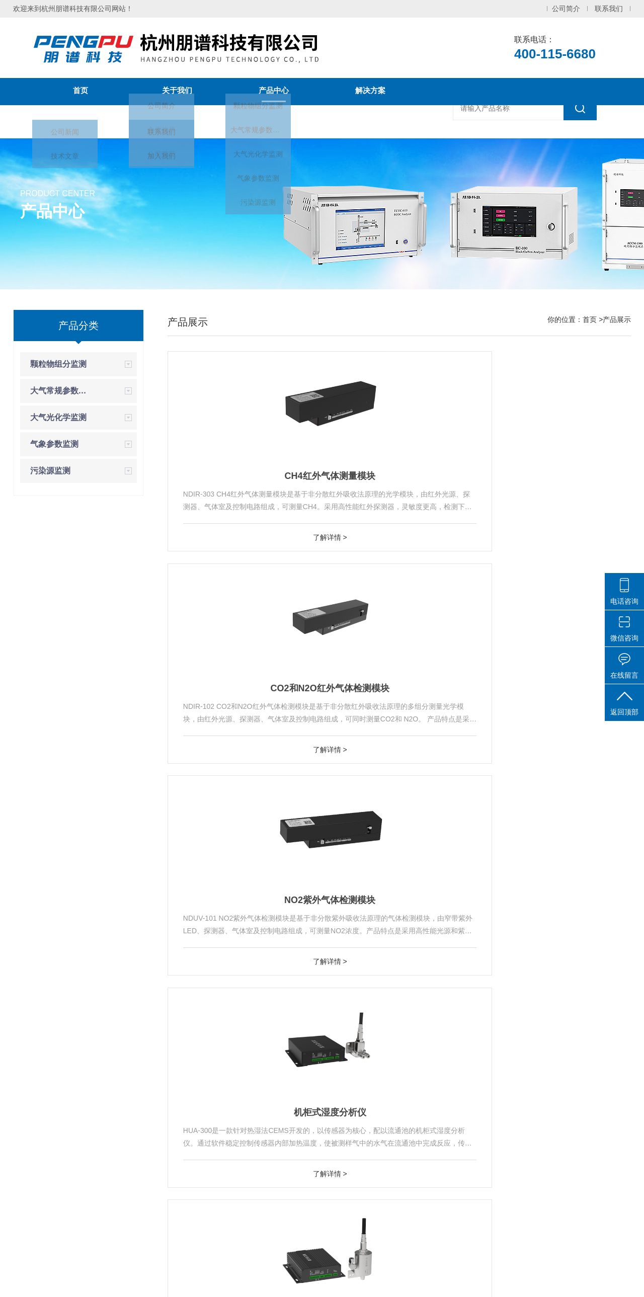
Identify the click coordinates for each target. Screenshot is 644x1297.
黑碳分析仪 (354, 1234)
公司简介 (566, 9)
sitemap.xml (460, 1281)
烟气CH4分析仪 (241, 980)
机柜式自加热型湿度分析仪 (399, 742)
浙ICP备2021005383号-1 (320, 1281)
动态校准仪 (354, 1214)
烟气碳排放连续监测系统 (354, 1174)
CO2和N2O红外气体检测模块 (399, 504)
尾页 (514, 1087)
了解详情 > (241, 565)
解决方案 (370, 92)
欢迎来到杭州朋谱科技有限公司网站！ (73, 9)
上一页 (355, 1087)
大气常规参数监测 (62, 390)
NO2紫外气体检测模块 (556, 504)
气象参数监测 (54, 444)
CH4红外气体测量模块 (241, 504)
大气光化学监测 (58, 417)
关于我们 (177, 92)
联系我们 (609, 9)
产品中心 (274, 92)
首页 (80, 92)
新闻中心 (80, 119)
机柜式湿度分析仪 (241, 742)
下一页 (481, 1087)
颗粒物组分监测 (58, 364)
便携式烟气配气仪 (557, 742)
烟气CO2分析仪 (557, 980)
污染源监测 (50, 470)
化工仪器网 (415, 1281)
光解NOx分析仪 (354, 1194)
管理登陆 (501, 1281)
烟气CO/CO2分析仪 (399, 980)
